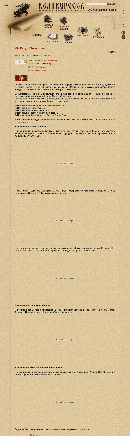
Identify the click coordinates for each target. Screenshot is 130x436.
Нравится (34, 435)
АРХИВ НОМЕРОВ (32, 56)
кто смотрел (49, 60)
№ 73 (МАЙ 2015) (45, 56)
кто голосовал (61, 60)
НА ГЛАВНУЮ (19, 56)
